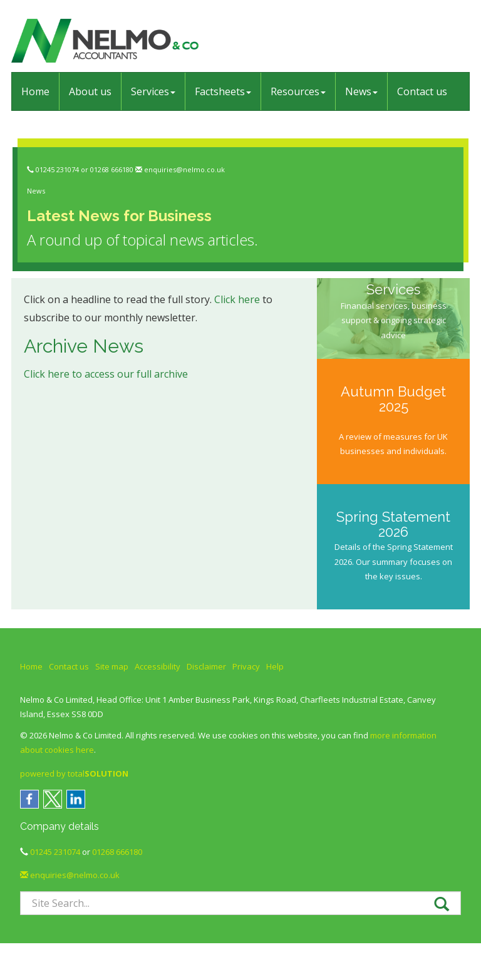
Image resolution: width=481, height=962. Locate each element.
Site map (111, 666)
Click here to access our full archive (106, 374)
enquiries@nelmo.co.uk (184, 169)
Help (275, 666)
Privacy (246, 666)
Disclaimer (206, 666)
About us (90, 91)
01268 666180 (111, 169)
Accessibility (157, 666)
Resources (298, 91)
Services (153, 91)
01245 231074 (57, 169)
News (361, 91)
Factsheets (223, 91)
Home (35, 91)
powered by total (74, 773)
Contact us (422, 91)
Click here (237, 299)
